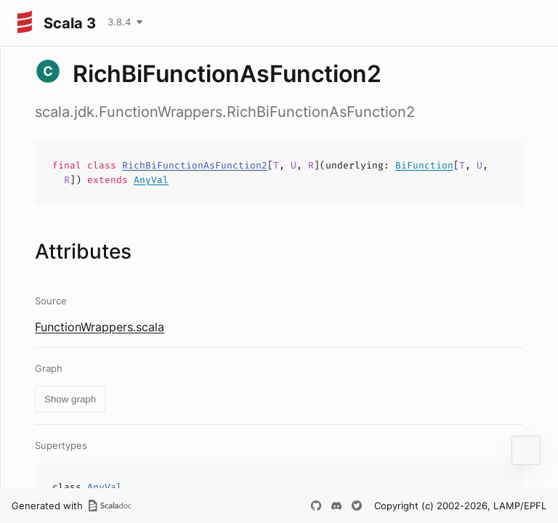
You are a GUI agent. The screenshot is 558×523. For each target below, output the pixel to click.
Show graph (70, 399)
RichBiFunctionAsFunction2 (194, 165)
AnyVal (151, 180)
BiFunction (424, 165)
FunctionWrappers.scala (99, 327)
